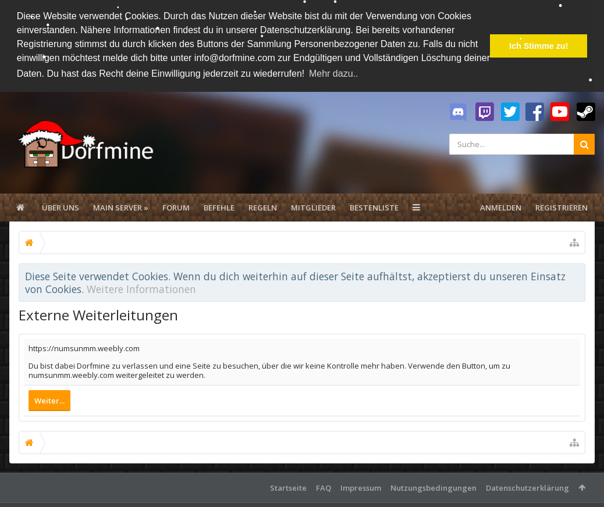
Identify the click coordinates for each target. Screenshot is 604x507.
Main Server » (120, 207)
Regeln (262, 207)
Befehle (219, 207)
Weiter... (49, 400)
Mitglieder (313, 207)
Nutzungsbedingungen (433, 487)
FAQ (323, 487)
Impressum (360, 487)
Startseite (288, 487)
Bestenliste (374, 207)
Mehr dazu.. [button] (333, 73)
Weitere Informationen (141, 289)
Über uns (60, 207)
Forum (176, 207)
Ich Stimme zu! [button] (539, 46)
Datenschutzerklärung (527, 487)
